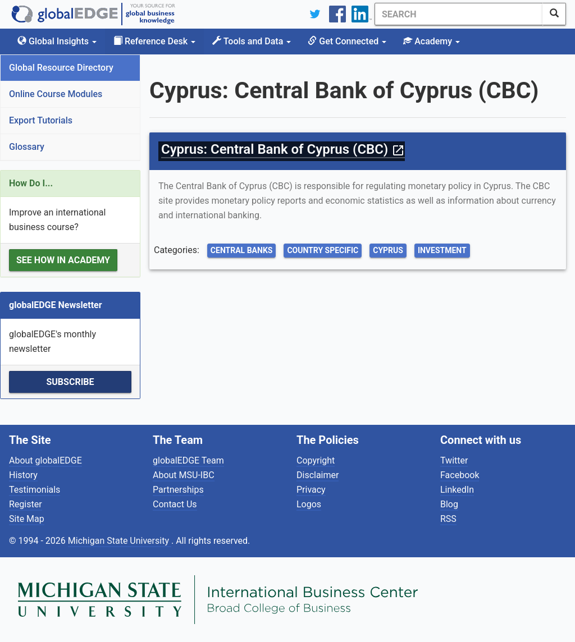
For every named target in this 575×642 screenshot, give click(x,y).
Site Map (26, 518)
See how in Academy (63, 260)
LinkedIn (457, 489)
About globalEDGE (45, 460)
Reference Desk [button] (154, 41)
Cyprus (388, 250)
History (23, 475)
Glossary (26, 146)
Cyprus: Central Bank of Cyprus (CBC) (283, 149)
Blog (449, 504)
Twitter (454, 460)
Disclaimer (317, 475)
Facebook (459, 475)
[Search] (459, 14)
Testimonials (34, 489)
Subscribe (70, 382)
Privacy (311, 489)
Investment (442, 250)
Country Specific (322, 250)
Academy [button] (431, 41)
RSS (448, 518)
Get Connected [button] (347, 41)
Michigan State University (119, 540)
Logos (308, 504)
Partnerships (178, 489)
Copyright (315, 460)
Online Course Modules (55, 94)
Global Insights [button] (57, 41)
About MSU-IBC (184, 475)
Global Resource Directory (61, 67)
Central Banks (242, 250)
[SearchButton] (554, 14)
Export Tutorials (40, 120)
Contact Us (175, 504)
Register (25, 504)
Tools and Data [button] (251, 41)
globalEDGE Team (188, 460)
